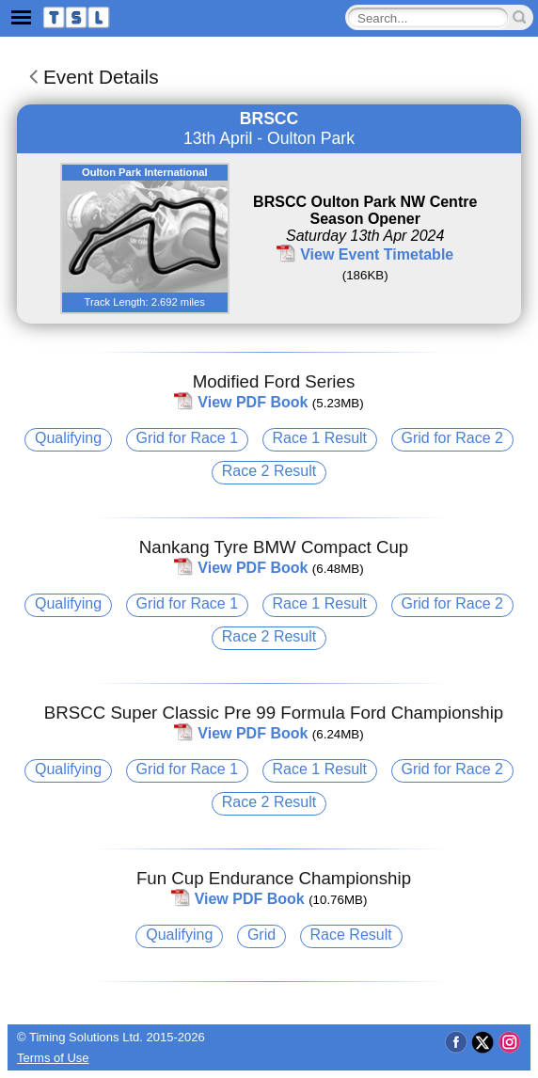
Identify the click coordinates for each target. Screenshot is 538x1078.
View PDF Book (253, 402)
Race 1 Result (320, 438)
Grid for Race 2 (452, 438)
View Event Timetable (376, 254)
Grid (261, 935)
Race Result (351, 935)
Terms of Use (53, 1058)
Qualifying (68, 438)
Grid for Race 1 (187, 438)
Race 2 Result (269, 471)
